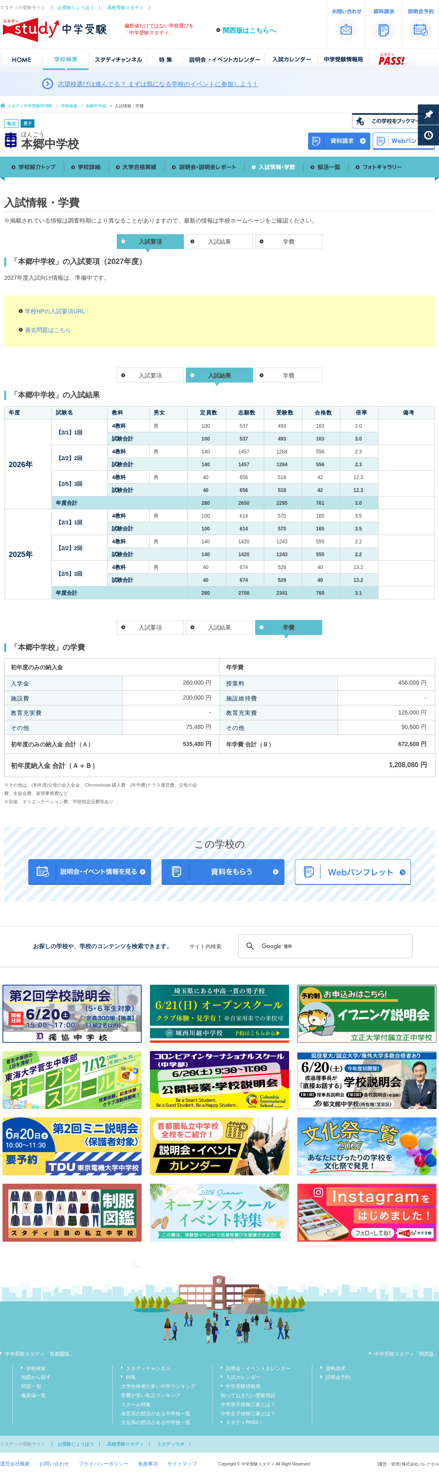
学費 (288, 241)
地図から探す (36, 1377)
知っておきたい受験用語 (248, 1395)
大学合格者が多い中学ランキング (158, 1386)
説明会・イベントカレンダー (258, 1368)
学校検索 (69, 106)
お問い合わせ (54, 1464)
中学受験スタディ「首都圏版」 (40, 1354)
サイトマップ (182, 1464)
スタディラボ (170, 1443)
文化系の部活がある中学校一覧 (156, 1422)
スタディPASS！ (244, 1422)
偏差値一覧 (33, 1395)
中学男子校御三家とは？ (248, 1404)
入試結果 (219, 241)
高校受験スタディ (125, 7)
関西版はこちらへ (249, 30)
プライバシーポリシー (103, 1464)
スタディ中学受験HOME (30, 106)
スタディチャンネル (148, 1368)
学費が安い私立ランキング (151, 1395)
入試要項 (150, 375)
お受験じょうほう (76, 7)
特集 (131, 1377)
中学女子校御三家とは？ (248, 1414)
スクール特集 (136, 1404)
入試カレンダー (243, 1377)
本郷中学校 (96, 106)
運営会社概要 (15, 1464)
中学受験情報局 (243, 1386)
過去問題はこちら (48, 330)
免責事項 (148, 1464)
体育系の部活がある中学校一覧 (156, 1414)
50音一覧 (31, 1386)
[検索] (324, 946)
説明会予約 (338, 1377)
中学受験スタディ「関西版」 (406, 1354)
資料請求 (335, 1368)
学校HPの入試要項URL (55, 311)
